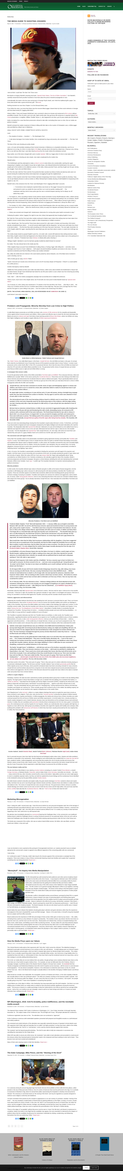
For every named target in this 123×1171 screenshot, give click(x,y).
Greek (90, 140)
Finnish (98, 138)
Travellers (72, 438)
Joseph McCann (44, 361)
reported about (29, 590)
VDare (89, 229)
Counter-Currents (92, 168)
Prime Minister (66, 770)
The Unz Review (92, 225)
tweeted (42, 154)
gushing (37, 151)
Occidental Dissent (93, 190)
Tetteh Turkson (14, 361)
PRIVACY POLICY (93, 196)
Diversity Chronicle (93, 174)
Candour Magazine (93, 159)
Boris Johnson (46, 751)
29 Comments (19, 308)
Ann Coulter (56, 23)
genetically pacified (65, 664)
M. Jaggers (43, 943)
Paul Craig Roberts (93, 194)
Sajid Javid (66, 751)
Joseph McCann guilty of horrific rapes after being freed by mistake (45, 418)
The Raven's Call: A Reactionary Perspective (100, 220)
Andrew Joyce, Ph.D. (51, 1055)
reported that (32, 427)
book (39, 102)
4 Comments (18, 23)
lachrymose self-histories (31, 707)
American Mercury (93, 152)
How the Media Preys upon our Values (23, 941)
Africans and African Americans (30, 23)
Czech (92, 138)
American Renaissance (94, 155)
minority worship (48, 694)
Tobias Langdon (44, 308)
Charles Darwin (41, 778)
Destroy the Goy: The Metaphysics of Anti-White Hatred (27, 608)
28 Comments (21, 1006)
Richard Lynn (91, 207)
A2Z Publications (92, 148)
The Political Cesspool (94, 218)
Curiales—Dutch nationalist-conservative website (101, 170)
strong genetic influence (26, 476)
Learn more (94, 1167)
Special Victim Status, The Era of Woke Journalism (51, 95)
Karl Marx (57, 781)
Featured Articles (42, 23)
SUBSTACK (54, 291)
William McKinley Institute (95, 233)
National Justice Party (94, 187)
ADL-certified (12, 788)
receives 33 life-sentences (50, 312)
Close (86, 1167)
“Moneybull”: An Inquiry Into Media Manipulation (28, 871)
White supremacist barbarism (48, 318)
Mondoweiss (91, 185)
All (88, 138)
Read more (33, 860)
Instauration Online (93, 181)
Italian (95, 140)
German (111, 138)
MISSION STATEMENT (12, 1)
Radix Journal (91, 201)
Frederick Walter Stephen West (19, 548)
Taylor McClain (45, 801)
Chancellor (32, 772)
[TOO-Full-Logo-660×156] (23, 6)
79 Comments (20, 873)
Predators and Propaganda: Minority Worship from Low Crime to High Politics (40, 306)
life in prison (68, 113)
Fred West (45, 375)
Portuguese (108, 140)
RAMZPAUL (91, 203)
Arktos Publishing (92, 157)
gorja (8, 704)
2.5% (36, 149)
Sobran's (90, 211)
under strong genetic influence (34, 619)
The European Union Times (95, 214)
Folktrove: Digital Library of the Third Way (99, 176)
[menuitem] (12, 1)
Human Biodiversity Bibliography (97, 179)
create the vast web (71, 758)
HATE (26, 258)
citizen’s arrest (39, 163)
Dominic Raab (27, 751)
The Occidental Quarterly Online (97, 216)
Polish (100, 140)
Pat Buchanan (92, 192)
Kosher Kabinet (39, 770)
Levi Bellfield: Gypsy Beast (64, 585)
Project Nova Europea (94, 198)
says (30, 461)
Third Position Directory (94, 227)
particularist (35, 702)
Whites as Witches (13, 681)
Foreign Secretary (12, 772)
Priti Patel (43, 753)
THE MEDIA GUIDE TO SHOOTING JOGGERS (26, 21)
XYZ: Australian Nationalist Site (96, 235)
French (104, 138)
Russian (90, 142)
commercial (35, 814)
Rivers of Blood (92, 209)
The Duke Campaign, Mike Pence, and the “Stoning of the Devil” (34, 1053)
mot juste (24, 692)
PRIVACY (26, 1)
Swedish (104, 142)
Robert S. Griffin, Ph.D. (47, 873)
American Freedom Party (95, 150)
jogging (9, 209)
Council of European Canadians (97, 166)
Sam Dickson (45, 1006)
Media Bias (48, 23)
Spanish (97, 142)
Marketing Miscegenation (18, 799)
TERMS (20, 1)
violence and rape (24, 316)
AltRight (28, 1055)
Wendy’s (35, 238)
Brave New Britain (56, 316)
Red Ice (90, 205)
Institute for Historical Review (96, 183)
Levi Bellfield (54, 375)
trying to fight (45, 455)
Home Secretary (52, 772)
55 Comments (21, 1055)
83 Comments (20, 801)
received (66, 964)
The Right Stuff (92, 222)
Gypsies (9, 440)
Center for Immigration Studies (96, 161)
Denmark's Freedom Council (96, 172)
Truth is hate (48, 788)
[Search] (114, 6)
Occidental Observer (45, 377)
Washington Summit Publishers (96, 231)
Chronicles (91, 163)
